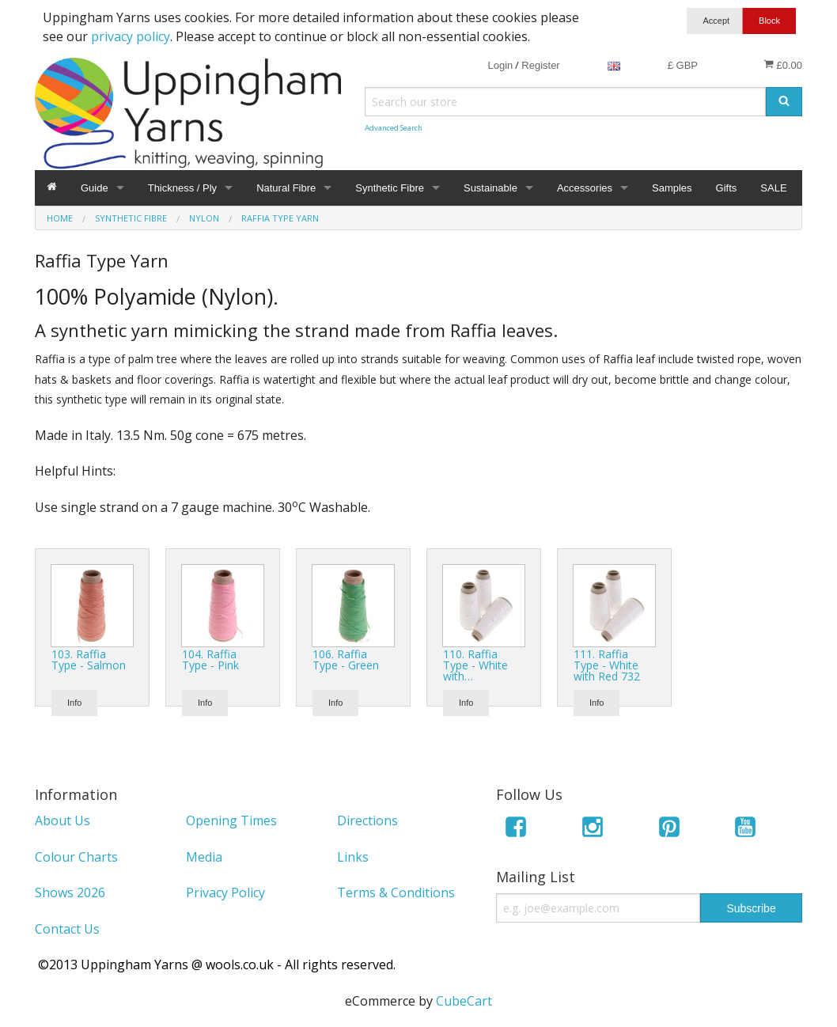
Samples (672, 188)
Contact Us (67, 929)
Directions (367, 820)
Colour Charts (76, 857)
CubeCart (464, 1001)
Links (353, 857)
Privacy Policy (225, 892)
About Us (62, 820)
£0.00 (782, 65)
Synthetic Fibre (389, 188)
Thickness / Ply (182, 188)
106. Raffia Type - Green (345, 659)
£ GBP (683, 65)
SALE (773, 188)
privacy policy (130, 36)
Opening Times (231, 820)
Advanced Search (393, 128)
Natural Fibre (286, 188)
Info (74, 702)
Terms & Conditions (396, 892)
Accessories (584, 188)
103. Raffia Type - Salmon (88, 659)
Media (204, 857)
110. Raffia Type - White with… (475, 665)
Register (540, 65)
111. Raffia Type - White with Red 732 (607, 665)
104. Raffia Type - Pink (210, 659)
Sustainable (490, 188)
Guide (94, 188)
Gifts (726, 188)
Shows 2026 (70, 892)
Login (500, 65)
